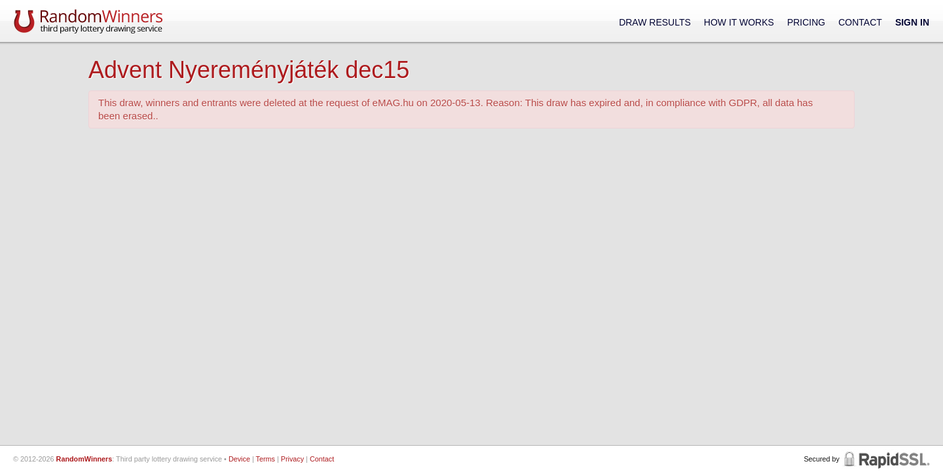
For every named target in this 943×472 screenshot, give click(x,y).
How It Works (739, 22)
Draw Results (655, 22)
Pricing (806, 22)
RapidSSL (885, 459)
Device (239, 459)
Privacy (292, 459)
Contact (860, 22)
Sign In (912, 22)
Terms (265, 459)
